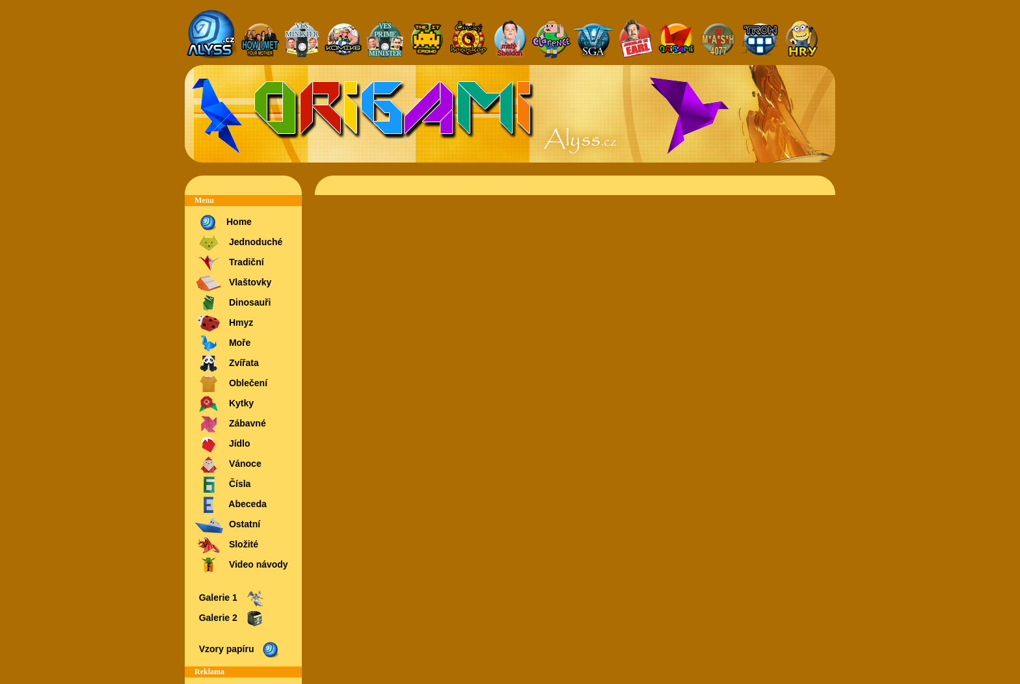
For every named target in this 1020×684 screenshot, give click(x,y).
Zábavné (230, 424)
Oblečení (231, 384)
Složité (226, 545)
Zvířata (227, 364)
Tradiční (229, 263)
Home (223, 223)
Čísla (222, 485)
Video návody (241, 565)
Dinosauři (233, 303)
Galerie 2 (230, 619)
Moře (222, 343)
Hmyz (224, 323)
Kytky (224, 404)
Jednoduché (238, 243)
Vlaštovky (233, 283)
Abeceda (231, 505)
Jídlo (222, 444)
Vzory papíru (238, 650)
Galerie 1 (230, 598)
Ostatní (227, 525)
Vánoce (228, 464)
